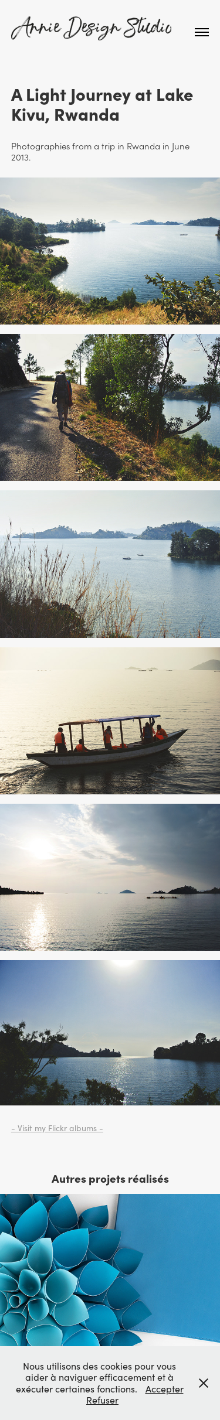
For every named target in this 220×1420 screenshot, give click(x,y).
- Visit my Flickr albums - (57, 1128)
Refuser (102, 1400)
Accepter (164, 1389)
